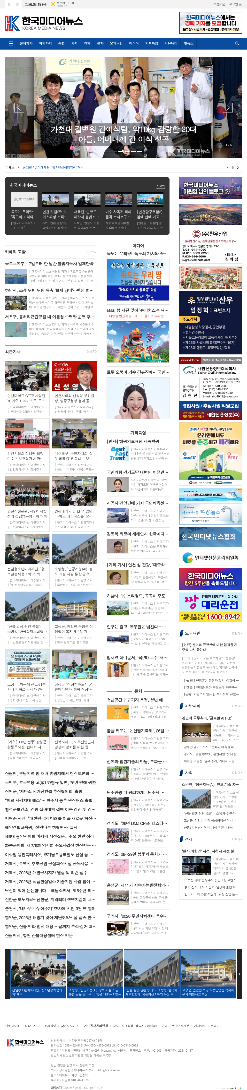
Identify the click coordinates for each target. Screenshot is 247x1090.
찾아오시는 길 (70, 1026)
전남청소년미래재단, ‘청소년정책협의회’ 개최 (53, 167)
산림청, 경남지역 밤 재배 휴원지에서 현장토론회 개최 (211, 827)
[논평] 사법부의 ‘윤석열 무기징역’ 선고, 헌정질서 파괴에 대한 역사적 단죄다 (211, 694)
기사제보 (200, 1026)
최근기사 (12, 352)
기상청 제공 (62, 5)
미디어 (134, 43)
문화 (100, 43)
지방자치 (45, 43)
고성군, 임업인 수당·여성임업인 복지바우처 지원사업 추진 (211, 820)
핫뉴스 (188, 43)
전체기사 (26, 43)
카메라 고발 (15, 252)
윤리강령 (50, 1026)
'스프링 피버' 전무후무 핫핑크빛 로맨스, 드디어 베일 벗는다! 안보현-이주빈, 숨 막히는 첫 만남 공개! (211, 880)
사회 (74, 43)
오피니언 (116, 43)
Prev (19, 107)
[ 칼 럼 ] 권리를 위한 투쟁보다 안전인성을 (211, 687)
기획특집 (151, 43)
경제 (87, 43)
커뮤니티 (170, 43)
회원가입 (219, 4)
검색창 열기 (237, 44)
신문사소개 (12, 1026)
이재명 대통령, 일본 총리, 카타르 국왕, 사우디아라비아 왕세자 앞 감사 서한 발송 (211, 761)
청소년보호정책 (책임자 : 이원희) (135, 1026)
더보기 (160, 186)
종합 (61, 43)
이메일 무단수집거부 (175, 1026)
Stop (233, 167)
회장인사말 (31, 1026)
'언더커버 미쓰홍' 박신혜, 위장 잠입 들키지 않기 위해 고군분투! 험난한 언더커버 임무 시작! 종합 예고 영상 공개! (211, 894)
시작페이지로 (9, 4)
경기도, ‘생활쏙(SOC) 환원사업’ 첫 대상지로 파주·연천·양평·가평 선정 (211, 754)
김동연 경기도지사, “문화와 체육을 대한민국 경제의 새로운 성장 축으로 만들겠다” (211, 747)
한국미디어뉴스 (23, 185)
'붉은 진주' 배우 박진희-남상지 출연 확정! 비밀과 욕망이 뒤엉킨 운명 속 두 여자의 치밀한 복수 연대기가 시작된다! (211, 887)
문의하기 (217, 1026)
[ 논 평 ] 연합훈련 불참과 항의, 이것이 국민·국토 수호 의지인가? (211, 680)
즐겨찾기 (17, 4)
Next (228, 107)
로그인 (233, 4)
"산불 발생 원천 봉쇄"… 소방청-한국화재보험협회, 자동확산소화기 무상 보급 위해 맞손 (211, 813)
